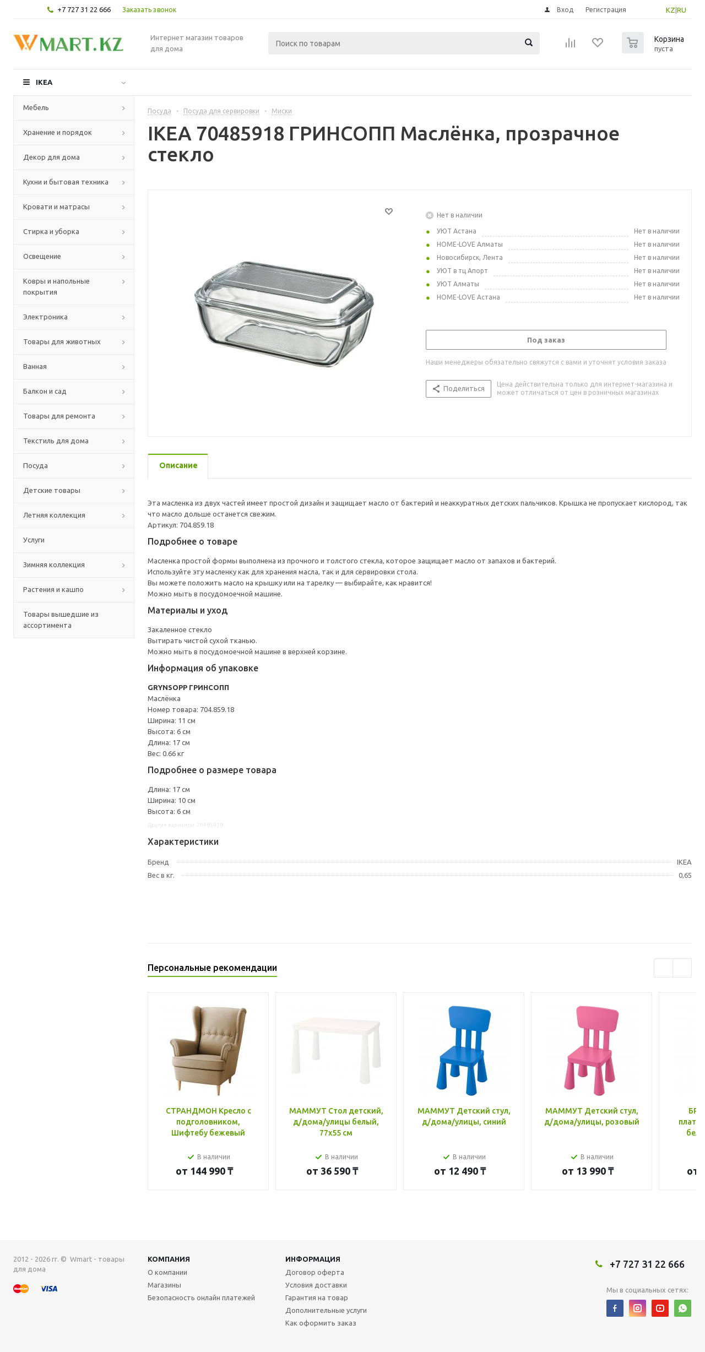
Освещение (42, 256)
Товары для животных (62, 341)
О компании (167, 1272)
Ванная (35, 366)
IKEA (44, 82)
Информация (312, 1259)
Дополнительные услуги (326, 1310)
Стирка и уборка (51, 231)
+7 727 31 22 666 (84, 9)
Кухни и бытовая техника (66, 182)
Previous (663, 968)
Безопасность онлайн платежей (201, 1297)
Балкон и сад (45, 391)
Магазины (164, 1285)
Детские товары (51, 490)
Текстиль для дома (56, 440)
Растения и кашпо (53, 589)
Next (682, 968)
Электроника (45, 317)
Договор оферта (314, 1272)
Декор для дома (51, 157)
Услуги (34, 540)
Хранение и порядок (57, 132)
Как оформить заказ (320, 1323)
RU (681, 10)
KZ (670, 10)
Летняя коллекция (54, 515)
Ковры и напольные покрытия (56, 286)
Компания (169, 1259)
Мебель (36, 107)
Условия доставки (316, 1285)
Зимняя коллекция (54, 564)
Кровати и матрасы (56, 206)
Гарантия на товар (316, 1297)
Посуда (35, 465)
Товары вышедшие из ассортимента (61, 619)
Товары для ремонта (59, 416)
